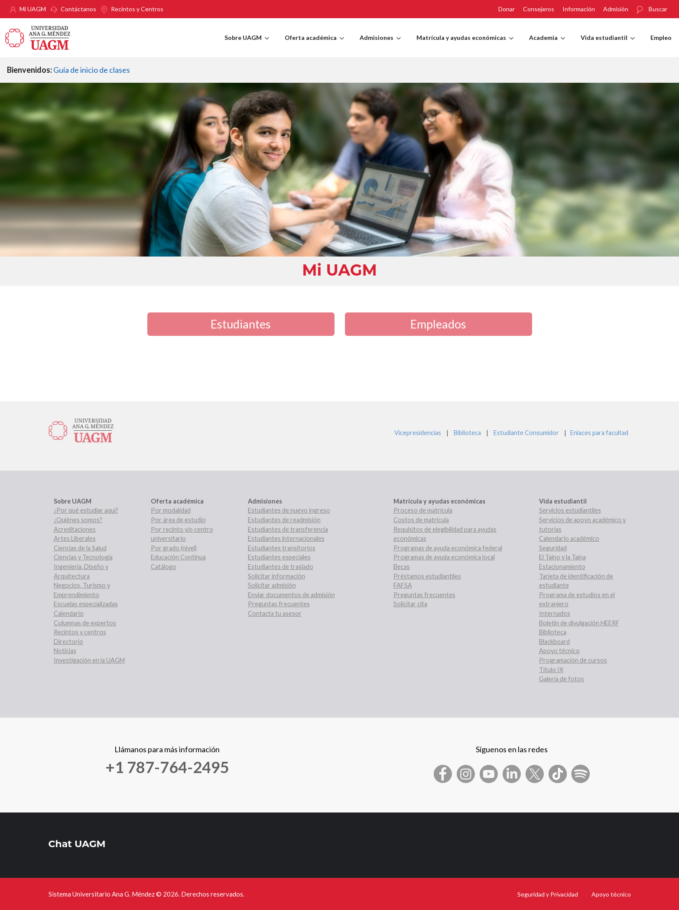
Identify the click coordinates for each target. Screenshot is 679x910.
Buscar (658, 9)
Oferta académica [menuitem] (314, 45)
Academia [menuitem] (547, 45)
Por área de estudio (178, 519)
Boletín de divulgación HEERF (579, 623)
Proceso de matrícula (422, 510)
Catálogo (163, 566)
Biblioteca (467, 432)
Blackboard (554, 641)
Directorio (68, 641)
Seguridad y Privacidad (547, 894)
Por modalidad (171, 510)
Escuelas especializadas (86, 604)
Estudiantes (241, 324)
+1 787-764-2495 (167, 767)
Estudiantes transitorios (281, 548)
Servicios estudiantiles (570, 510)
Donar (506, 9)
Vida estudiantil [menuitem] (608, 45)
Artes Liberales (75, 538)
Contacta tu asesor (275, 613)
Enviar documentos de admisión (291, 594)
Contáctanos (78, 9)
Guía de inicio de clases (91, 70)
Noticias (65, 650)
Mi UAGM (32, 9)
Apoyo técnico (559, 650)
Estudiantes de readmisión (284, 519)
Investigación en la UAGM (89, 660)
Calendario (69, 613)
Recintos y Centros (137, 9)
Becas (401, 566)
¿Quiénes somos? (78, 519)
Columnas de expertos (85, 623)
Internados (554, 613)
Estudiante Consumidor (526, 432)
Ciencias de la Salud (80, 548)
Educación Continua (178, 557)
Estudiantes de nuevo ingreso (289, 510)
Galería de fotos (561, 678)
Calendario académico (569, 538)
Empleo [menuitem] (661, 37)
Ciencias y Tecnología (83, 557)
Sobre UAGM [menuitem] (246, 45)
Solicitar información (276, 576)
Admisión (615, 9)
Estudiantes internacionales (286, 538)
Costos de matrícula (421, 519)
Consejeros (538, 9)
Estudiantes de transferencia (288, 529)
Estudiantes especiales (279, 557)
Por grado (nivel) (174, 548)
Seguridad (553, 548)
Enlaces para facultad (598, 432)
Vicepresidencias (417, 432)
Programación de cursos (573, 660)
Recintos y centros (80, 632)
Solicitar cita (410, 604)
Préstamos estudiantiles (427, 576)
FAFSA (402, 585)
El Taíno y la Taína (562, 557)
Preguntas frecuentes (279, 604)
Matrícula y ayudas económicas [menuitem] (464, 45)
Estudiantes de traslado (280, 566)
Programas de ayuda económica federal (447, 548)
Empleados (438, 324)
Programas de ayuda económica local (444, 557)
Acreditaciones (75, 529)
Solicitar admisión (272, 585)
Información (578, 9)
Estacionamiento (562, 566)
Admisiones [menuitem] (380, 45)
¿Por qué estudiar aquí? (86, 510)
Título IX (551, 669)
